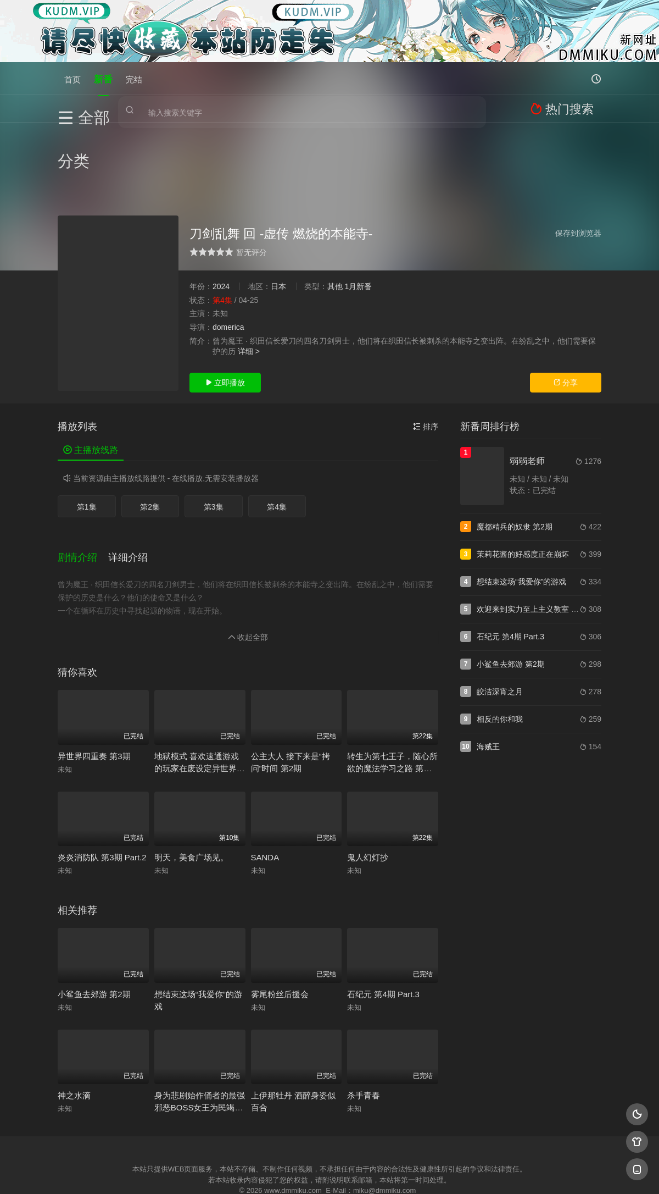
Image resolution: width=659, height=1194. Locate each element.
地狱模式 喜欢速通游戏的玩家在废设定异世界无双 (199, 698)
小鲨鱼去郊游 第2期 (94, 924)
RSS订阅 (196, 1142)
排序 (425, 366)
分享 (566, 322)
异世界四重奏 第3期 (94, 686)
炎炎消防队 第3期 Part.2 (102, 787)
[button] (83, 492)
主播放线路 (90, 390)
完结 (134, 78)
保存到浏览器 (578, 173)
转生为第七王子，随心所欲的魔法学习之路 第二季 (392, 698)
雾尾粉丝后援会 (280, 924)
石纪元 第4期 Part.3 (383, 924)
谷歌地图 (418, 1142)
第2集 (150, 447)
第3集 (214, 447)
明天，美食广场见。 (191, 787)
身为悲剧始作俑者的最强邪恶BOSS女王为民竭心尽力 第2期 (199, 1037)
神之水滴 (74, 1025)
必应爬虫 (463, 1142)
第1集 (87, 447)
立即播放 (225, 322)
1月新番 (358, 226)
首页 (72, 78)
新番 (103, 78)
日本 (278, 226)
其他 (335, 226)
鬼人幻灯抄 (367, 787)
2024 (221, 226)
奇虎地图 (374, 1142)
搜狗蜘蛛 (329, 1142)
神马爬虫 (285, 1142)
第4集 (277, 447)
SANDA (265, 787)
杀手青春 (363, 1025)
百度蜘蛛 (241, 1142)
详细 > (249, 291)
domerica (228, 267)
